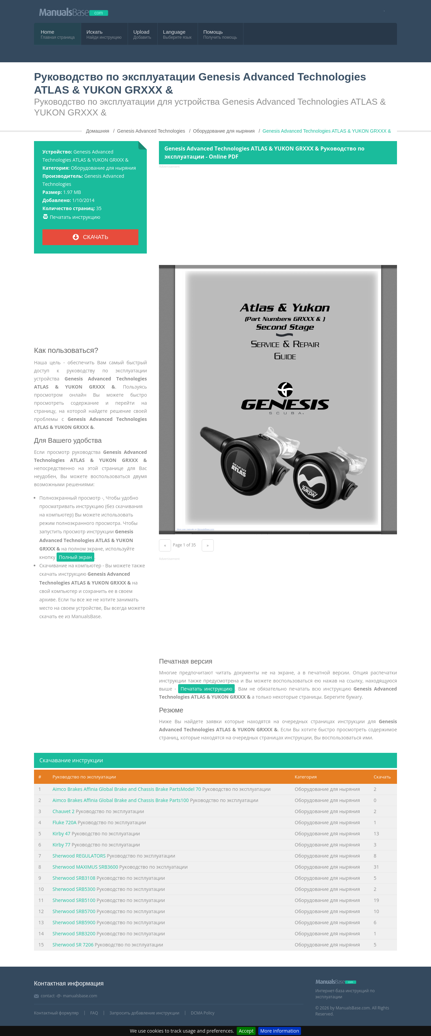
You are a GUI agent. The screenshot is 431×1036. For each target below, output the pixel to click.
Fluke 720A (64, 822)
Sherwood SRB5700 (74, 911)
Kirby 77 (61, 844)
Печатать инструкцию (75, 217)
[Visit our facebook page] (382, 11)
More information (279, 1031)
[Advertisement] (90, 302)
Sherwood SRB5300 (74, 889)
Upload (141, 31)
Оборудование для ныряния (103, 168)
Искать (95, 31)
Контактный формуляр (56, 1013)
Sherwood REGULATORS (79, 856)
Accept (246, 1031)
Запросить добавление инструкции (144, 1013)
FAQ (94, 1013)
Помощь (213, 31)
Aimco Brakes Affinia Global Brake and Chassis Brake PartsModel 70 (127, 789)
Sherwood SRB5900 (74, 922)
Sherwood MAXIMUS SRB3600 (85, 867)
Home (47, 31)
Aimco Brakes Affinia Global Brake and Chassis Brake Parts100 (121, 800)
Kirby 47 (61, 833)
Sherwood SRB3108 (74, 878)
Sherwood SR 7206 (73, 944)
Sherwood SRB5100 (74, 900)
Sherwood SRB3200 (74, 933)
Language (174, 31)
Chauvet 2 (63, 811)
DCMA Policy (202, 1013)
